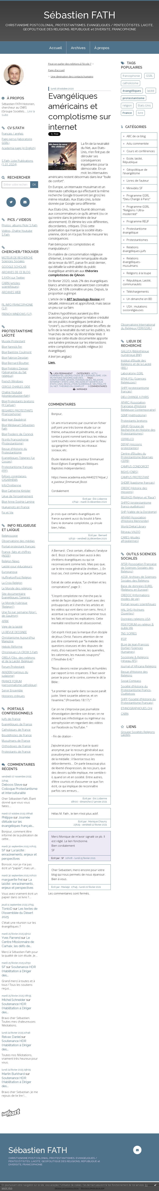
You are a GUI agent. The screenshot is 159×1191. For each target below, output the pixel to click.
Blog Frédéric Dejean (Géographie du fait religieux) (15, 372)
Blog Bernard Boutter (15, 363)
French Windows (12, 381)
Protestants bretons (134, 420)
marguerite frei (12, 879)
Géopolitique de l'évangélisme (83, 375)
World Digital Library (133, 526)
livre (140, 113)
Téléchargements (138, 291)
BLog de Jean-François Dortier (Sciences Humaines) (135, 648)
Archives (78, 48)
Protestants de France (16, 751)
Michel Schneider (13, 1000)
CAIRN (124, 713)
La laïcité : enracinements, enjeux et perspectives (19, 854)
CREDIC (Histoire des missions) (134, 490)
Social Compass (131, 681)
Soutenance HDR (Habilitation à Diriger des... (19, 971)
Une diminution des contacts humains (72, 76)
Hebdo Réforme (12, 646)
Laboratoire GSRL (132, 373)
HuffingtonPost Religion (16, 577)
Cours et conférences (141, 151)
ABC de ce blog (136, 136)
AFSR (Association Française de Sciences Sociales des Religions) (139, 567)
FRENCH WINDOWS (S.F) (17, 314)
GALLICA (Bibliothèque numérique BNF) (135, 353)
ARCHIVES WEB (11, 292)
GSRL (149, 76)
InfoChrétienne (11, 485)
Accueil (55, 48)
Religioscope (10, 535)
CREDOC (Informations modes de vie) (135, 597)
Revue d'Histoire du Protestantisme (14, 450)
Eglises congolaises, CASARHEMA (14, 478)
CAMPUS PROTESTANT (135, 477)
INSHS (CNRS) (129, 472)
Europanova (9, 572)
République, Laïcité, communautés (137, 282)
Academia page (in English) (18, 148)
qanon (70, 379)
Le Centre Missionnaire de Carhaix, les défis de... (18, 942)
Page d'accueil (56, 70)
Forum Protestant (13, 666)
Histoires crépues (13, 696)
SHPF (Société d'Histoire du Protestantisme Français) (138, 701)
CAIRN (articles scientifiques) (11, 285)
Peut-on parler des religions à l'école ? (69, 64)
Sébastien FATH (79, 15)
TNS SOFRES (129, 633)
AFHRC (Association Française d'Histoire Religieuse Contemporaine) (138, 406)
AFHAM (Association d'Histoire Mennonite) (135, 519)
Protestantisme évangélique (135, 230)
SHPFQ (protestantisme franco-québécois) (136, 504)
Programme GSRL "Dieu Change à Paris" (136, 197)
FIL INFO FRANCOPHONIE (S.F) (17, 306)
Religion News (10, 561)
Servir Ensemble (12, 690)
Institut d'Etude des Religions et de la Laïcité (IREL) (136, 364)
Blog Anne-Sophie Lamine (18, 501)
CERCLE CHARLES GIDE (16, 387)
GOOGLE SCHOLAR (14, 266)
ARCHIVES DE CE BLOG (16, 272)
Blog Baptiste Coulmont (16, 352)
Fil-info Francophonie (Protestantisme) (15, 441)
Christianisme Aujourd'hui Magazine (18, 639)
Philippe (7, 817)
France (127, 113)
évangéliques (83, 379)
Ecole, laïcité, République (132, 160)
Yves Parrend (11, 938)
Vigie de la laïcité (12, 626)
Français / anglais (12, 133)
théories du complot (71, 386)
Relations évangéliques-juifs (134, 249)
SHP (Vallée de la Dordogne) (139, 512)
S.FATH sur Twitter (13, 277)
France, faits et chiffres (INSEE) (16, 553)
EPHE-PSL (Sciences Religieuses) (133, 380)
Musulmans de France (16, 740)
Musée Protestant (13, 341)
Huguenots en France (15, 507)
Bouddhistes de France (17, 735)
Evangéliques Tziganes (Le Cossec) (18, 459)
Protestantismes (137, 240)
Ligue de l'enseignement (17, 496)
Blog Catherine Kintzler (16, 491)
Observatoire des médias (18, 541)
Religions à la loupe (139, 273)
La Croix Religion (12, 583)
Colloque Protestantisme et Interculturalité (19, 791)
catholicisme (130, 83)
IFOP (124, 639)
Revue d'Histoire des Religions (134, 673)
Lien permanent (61, 373)
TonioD (7, 908)
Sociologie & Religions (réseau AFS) (135, 659)
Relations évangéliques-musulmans (132, 261)
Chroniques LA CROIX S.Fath (20, 652)
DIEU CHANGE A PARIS (135, 397)
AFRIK (5, 621)
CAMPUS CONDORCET (135, 466)
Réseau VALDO (130, 532)
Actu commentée (138, 143)
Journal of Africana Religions (138, 666)
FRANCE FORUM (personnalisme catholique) (19, 683)
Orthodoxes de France (16, 746)
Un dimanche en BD (139, 299)
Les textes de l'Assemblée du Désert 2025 (19, 913)
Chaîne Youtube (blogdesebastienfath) (16, 394)
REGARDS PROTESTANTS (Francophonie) (17, 412)
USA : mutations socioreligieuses (79, 376)
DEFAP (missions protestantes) (131, 446)
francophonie (131, 76)
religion (98, 379)
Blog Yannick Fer (12, 346)
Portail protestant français (18, 546)
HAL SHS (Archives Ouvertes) (132, 611)
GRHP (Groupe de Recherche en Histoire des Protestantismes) (138, 429)
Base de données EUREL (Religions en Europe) (137, 588)
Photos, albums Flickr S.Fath (19, 225)
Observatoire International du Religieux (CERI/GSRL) (138, 326)
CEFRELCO (127, 439)
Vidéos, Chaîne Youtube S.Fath (17, 232)
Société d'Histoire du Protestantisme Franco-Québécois (136, 689)
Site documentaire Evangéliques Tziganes (16, 595)
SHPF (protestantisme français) (135, 389)
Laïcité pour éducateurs (17, 566)
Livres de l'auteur (138, 180)
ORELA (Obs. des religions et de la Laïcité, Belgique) (18, 659)
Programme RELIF (138, 221)
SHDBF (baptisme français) (138, 482)
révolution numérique (77, 384)
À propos (101, 48)
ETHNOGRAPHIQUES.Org (136, 708)
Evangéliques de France (17, 724)
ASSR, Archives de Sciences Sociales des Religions (138, 578)
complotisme (57, 379)
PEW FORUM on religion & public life (137, 626)
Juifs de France (11, 719)
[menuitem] (55, 47)
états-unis (68, 382)
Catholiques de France (16, 730)
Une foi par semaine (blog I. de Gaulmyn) (19, 614)
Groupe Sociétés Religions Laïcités (138, 733)
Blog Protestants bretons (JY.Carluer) (18, 403)
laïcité (150, 91)
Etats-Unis (144, 105)
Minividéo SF (134, 188)
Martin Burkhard (13, 1074)
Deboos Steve (12, 784)
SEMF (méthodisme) (134, 415)
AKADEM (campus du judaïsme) (15, 674)
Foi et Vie (7, 512)
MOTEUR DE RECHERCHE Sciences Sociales (17, 259)
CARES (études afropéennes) (130, 539)
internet (55, 382)
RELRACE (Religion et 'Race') (138, 497)
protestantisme (133, 98)
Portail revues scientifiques (138, 604)
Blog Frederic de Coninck (17, 434)
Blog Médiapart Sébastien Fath (18, 427)
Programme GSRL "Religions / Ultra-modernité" (136, 210)
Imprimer (80, 389)
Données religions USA (135, 619)
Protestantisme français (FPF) (17, 469)
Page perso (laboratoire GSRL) (17, 141)
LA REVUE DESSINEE (14, 632)
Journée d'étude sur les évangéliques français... (18, 822)
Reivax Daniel (11, 1037)
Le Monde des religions (17, 588)
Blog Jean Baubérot (14, 419)
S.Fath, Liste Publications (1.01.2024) (17, 162)
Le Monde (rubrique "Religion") (14, 604)
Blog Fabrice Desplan (15, 357)
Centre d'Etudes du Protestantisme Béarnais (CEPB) (137, 457)
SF (3, 850)
